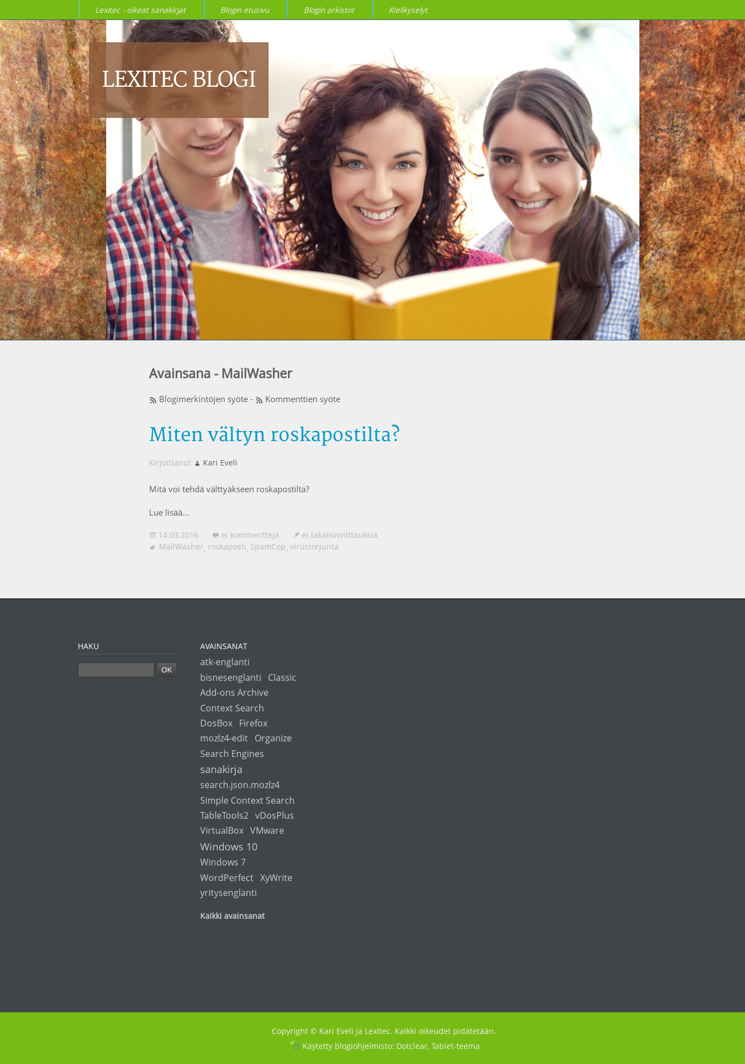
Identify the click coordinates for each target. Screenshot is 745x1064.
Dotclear (412, 1046)
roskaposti (227, 546)
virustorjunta (314, 546)
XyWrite (276, 877)
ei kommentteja (250, 534)
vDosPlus (274, 815)
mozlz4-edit (224, 737)
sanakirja (221, 769)
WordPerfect (227, 877)
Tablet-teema (455, 1046)
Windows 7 (223, 861)
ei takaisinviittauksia (340, 534)
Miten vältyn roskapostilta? (274, 435)
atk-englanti (225, 661)
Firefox (253, 722)
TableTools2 (224, 815)
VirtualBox (222, 830)
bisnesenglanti (230, 677)
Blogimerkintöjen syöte (203, 398)
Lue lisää (165, 512)
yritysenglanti (228, 892)
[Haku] (116, 669)
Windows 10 (228, 846)
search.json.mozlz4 (240, 784)
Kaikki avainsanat (232, 915)
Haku (88, 646)
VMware (267, 830)
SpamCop (268, 546)
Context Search (232, 707)
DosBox (216, 722)
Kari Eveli (220, 462)
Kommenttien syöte (302, 398)
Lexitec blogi (179, 80)
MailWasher (181, 546)
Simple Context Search (247, 800)
